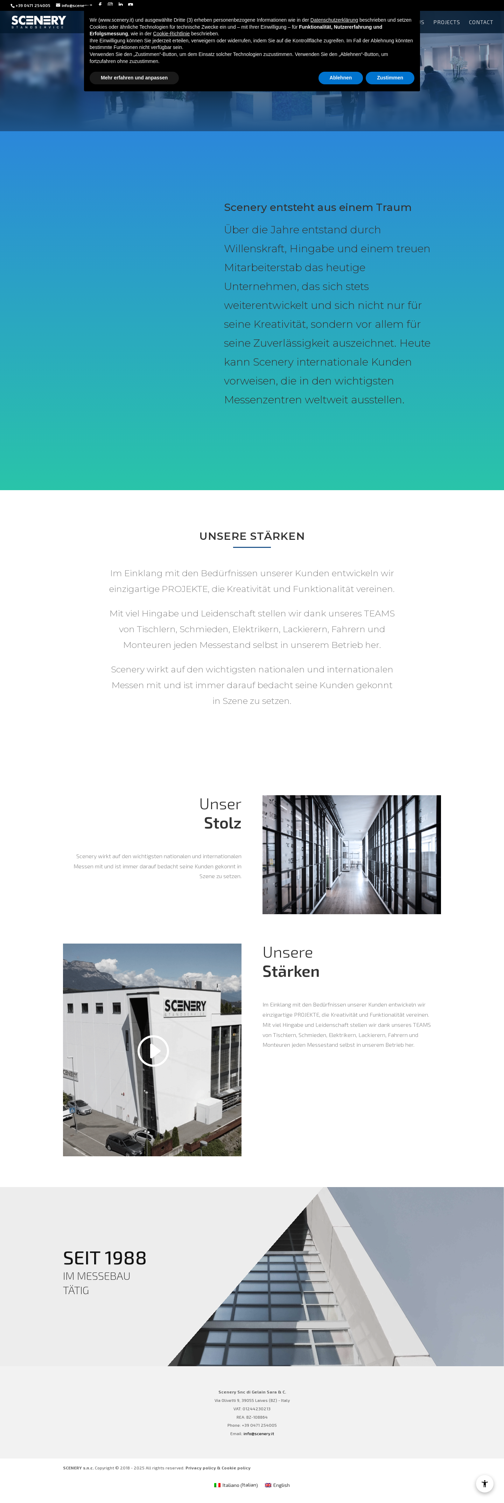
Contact (481, 22)
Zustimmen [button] (390, 77)
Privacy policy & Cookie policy (218, 1467)
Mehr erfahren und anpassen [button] (134, 77)
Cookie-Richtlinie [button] (171, 33)
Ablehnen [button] (341, 77)
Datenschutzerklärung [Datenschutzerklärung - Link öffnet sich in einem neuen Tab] (334, 20)
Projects (446, 22)
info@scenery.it (259, 1433)
